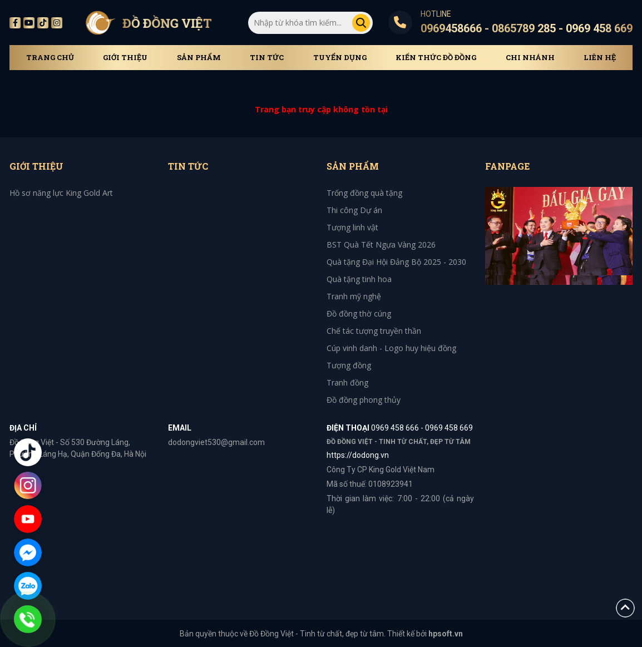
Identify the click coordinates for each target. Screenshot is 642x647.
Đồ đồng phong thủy (364, 399)
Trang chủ (50, 57)
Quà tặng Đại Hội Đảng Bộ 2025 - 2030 (396, 261)
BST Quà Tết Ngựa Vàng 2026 (381, 244)
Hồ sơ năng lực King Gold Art (61, 192)
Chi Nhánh (530, 57)
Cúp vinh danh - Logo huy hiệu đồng (391, 348)
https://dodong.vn (358, 455)
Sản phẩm (199, 57)
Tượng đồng (349, 365)
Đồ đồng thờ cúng (359, 313)
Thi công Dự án (354, 210)
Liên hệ (600, 57)
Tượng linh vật (352, 227)
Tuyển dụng (340, 57)
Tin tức (267, 57)
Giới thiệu (125, 57)
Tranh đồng (347, 382)
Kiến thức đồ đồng (436, 57)
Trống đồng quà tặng (364, 192)
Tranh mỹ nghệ (354, 296)
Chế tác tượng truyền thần (374, 330)
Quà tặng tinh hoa (359, 279)
